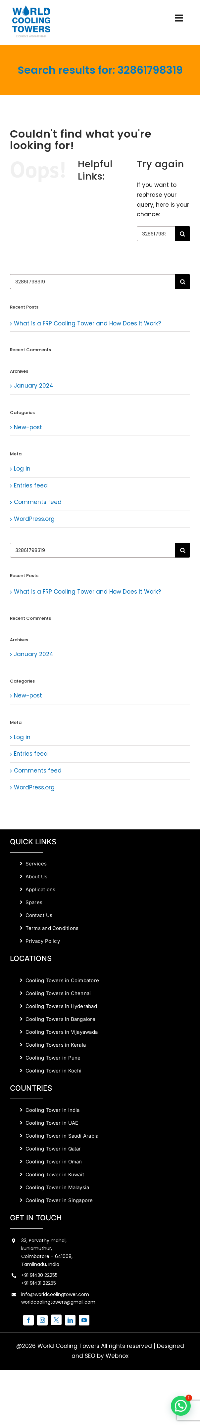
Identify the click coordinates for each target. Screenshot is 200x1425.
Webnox (117, 1356)
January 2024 (33, 386)
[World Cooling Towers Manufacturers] (31, 8)
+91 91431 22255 (38, 1283)
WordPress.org (34, 519)
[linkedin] (70, 1320)
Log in (22, 469)
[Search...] (156, 233)
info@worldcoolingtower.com (55, 1294)
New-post (28, 427)
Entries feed (31, 485)
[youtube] (84, 1320)
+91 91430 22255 (39, 1275)
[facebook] (28, 1320)
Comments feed (38, 502)
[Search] (182, 233)
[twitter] (56, 1320)
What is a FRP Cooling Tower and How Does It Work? (87, 323)
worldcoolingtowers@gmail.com (58, 1302)
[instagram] (42, 1320)
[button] (181, 1406)
